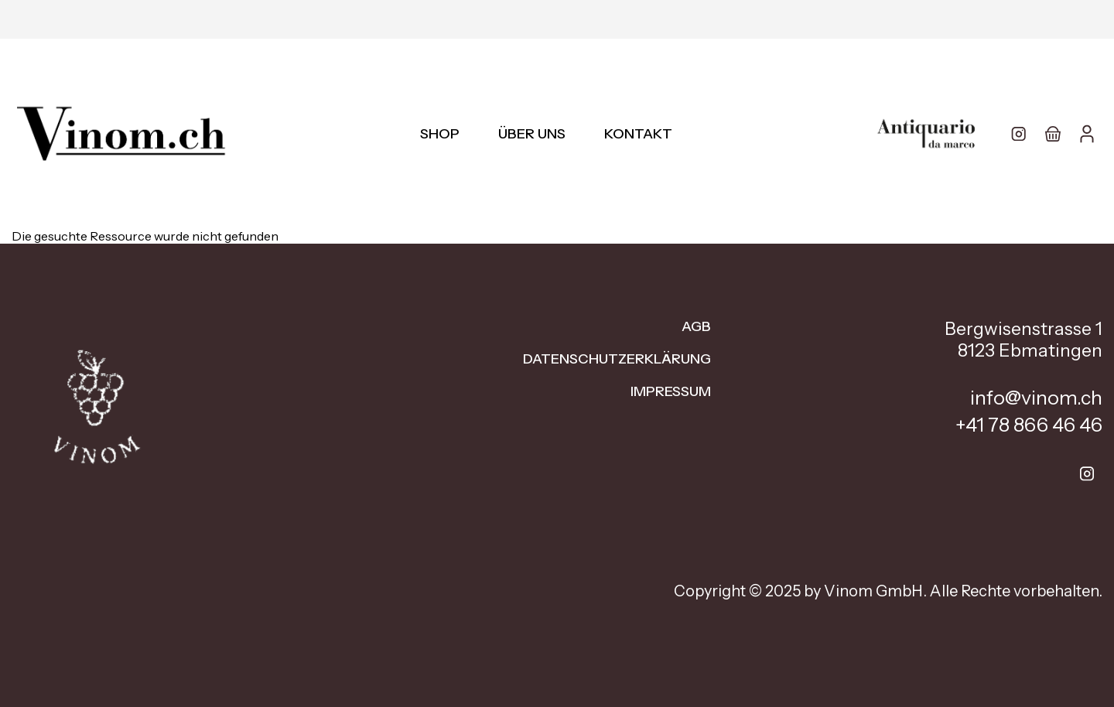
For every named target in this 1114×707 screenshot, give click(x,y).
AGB (696, 326)
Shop (440, 133)
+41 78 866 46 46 (1028, 424)
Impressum (670, 391)
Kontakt (638, 133)
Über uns (532, 133)
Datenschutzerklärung (617, 358)
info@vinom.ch (1036, 397)
